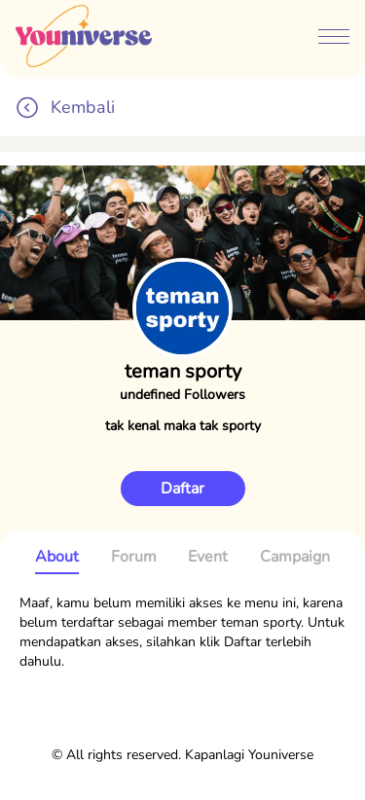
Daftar (182, 488)
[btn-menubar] (333, 39)
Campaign (295, 556)
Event (208, 556)
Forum (134, 556)
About (57, 556)
